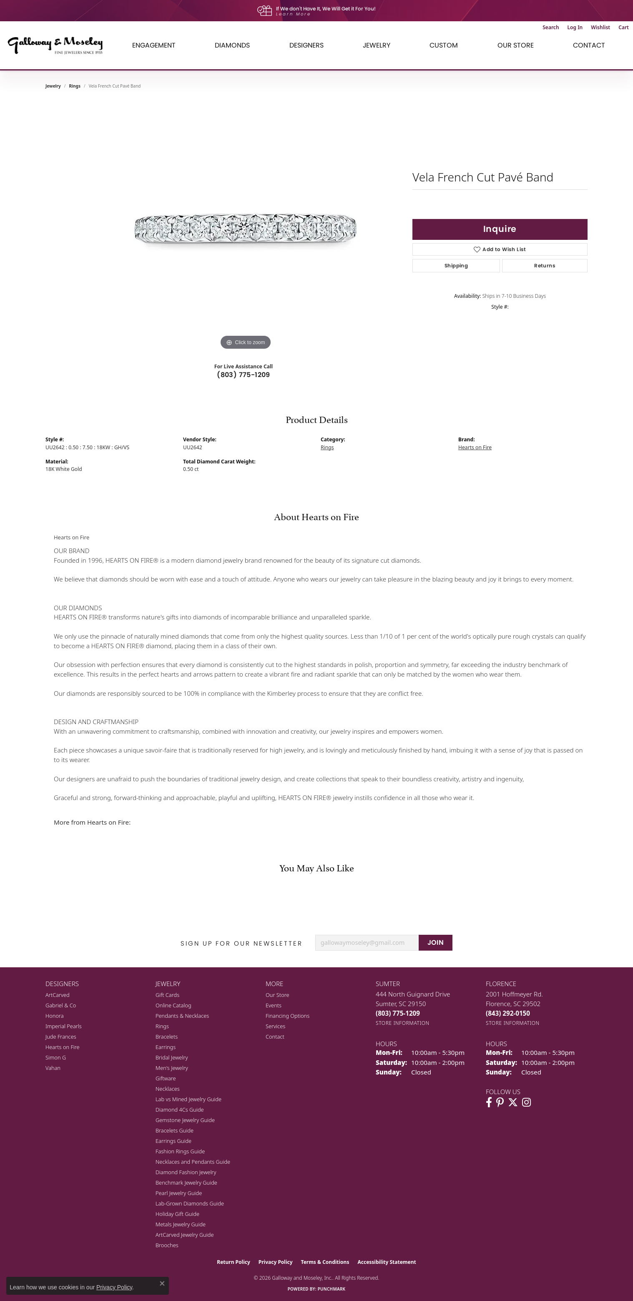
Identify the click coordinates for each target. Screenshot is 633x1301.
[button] (551, 27)
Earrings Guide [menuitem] (173, 1141)
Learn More (293, 14)
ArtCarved (57, 995)
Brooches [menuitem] (167, 1245)
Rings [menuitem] (162, 1026)
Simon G (55, 1057)
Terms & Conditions (325, 1262)
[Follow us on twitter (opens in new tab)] (513, 1102)
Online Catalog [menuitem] (173, 1005)
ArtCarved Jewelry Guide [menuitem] (185, 1234)
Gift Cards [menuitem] (167, 995)
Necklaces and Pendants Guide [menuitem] (193, 1161)
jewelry (53, 86)
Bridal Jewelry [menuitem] (172, 1057)
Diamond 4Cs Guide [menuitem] (180, 1109)
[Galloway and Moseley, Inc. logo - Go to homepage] (58, 45)
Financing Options (287, 1015)
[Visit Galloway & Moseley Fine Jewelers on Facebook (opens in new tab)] (489, 1102)
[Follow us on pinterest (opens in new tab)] (500, 1102)
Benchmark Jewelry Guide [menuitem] (186, 1182)
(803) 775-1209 (243, 375)
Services (275, 1026)
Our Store (277, 995)
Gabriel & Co (60, 1005)
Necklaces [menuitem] (168, 1088)
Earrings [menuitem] (166, 1047)
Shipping (456, 265)
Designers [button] (306, 45)
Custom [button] (444, 45)
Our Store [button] (515, 45)
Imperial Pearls (63, 1026)
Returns (544, 265)
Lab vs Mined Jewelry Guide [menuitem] (188, 1099)
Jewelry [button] (376, 45)
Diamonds (232, 45)
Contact (589, 45)
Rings (74, 86)
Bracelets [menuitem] (167, 1036)
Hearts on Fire (475, 447)
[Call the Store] (398, 1013)
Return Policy (233, 1262)
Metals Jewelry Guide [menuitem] (181, 1224)
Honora (54, 1015)
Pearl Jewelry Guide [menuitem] (179, 1193)
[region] (246, 227)
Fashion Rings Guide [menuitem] (180, 1151)
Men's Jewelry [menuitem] (172, 1068)
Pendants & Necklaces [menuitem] (182, 1015)
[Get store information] (403, 1023)
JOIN (435, 942)
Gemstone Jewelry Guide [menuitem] (185, 1120)
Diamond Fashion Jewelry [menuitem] (186, 1172)
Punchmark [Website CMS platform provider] (332, 1289)
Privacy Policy (276, 1262)
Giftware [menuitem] (166, 1078)
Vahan (52, 1068)
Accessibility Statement (386, 1262)
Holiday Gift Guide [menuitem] (177, 1214)
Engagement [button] (154, 45)
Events (273, 1005)
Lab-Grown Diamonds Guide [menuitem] (190, 1203)
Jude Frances (60, 1036)
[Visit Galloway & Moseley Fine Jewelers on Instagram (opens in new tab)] (526, 1102)
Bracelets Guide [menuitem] (174, 1130)
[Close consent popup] (162, 1283)
